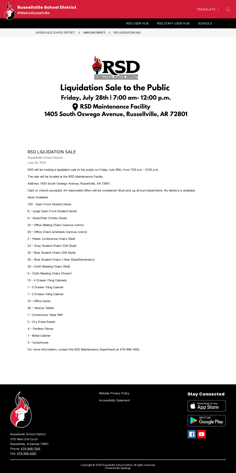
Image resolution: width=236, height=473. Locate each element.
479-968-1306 (30, 448)
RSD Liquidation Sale (127, 32)
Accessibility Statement (114, 400)
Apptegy (126, 467)
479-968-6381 (26, 453)
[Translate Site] (208, 9)
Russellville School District (55, 32)
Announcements (94, 32)
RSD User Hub (137, 23)
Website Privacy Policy (114, 393)
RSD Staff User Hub (173, 23)
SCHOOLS (205, 23)
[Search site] (228, 9)
